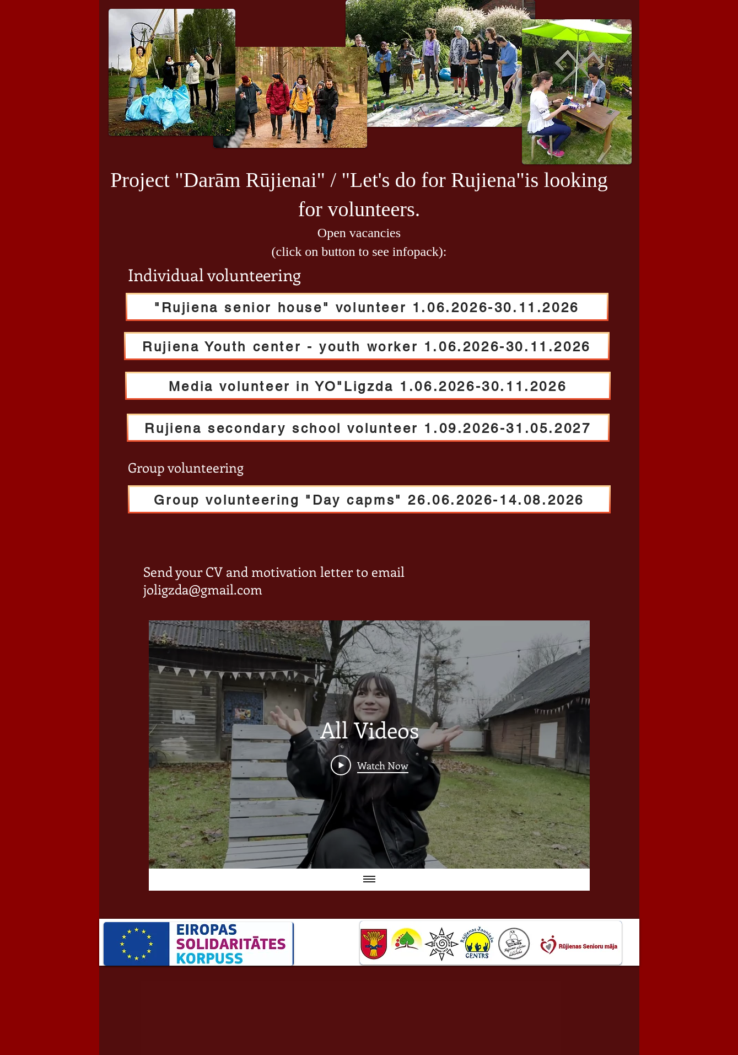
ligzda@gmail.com (208, 589)
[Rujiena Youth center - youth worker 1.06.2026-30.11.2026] (367, 346)
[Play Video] (369, 765)
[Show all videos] (369, 880)
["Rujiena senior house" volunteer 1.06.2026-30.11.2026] (367, 307)
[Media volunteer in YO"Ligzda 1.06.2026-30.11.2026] (368, 386)
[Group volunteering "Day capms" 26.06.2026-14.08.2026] (369, 499)
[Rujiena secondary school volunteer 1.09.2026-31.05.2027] (368, 428)
